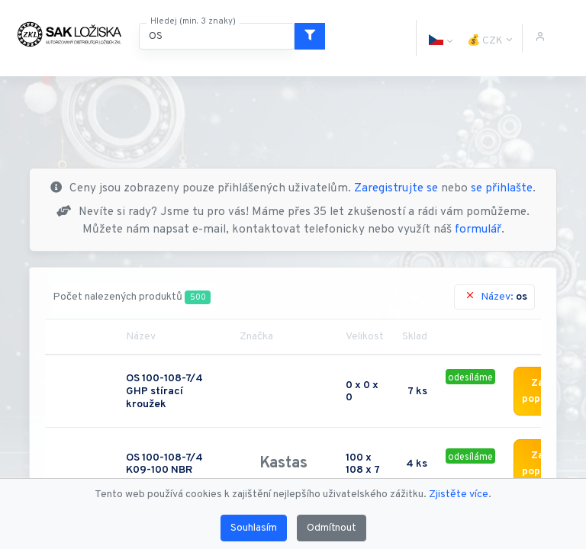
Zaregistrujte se (396, 188)
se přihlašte (502, 188)
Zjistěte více (458, 494)
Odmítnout (331, 528)
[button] (436, 38)
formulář (478, 230)
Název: (496, 296)
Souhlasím (253, 528)
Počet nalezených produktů (132, 297)
